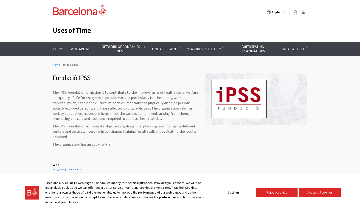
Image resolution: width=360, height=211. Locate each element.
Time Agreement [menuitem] (165, 49)
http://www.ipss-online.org (66, 169)
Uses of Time (72, 30)
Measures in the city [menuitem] (204, 49)
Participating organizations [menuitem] (252, 49)
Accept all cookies (320, 192)
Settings (234, 192)
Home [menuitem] (59, 49)
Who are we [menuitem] (80, 49)
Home (56, 64)
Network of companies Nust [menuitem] (121, 49)
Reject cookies (277, 192)
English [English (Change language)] (276, 13)
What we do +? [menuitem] (294, 49)
